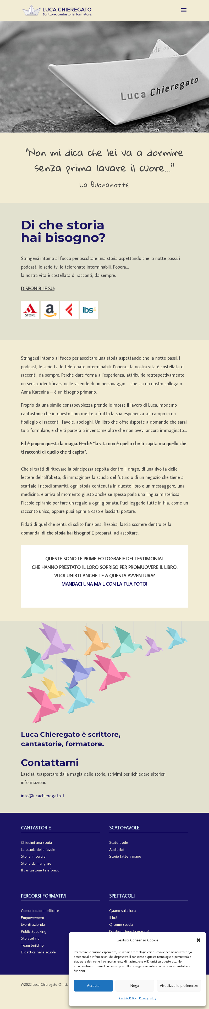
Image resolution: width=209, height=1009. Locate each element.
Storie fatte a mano (125, 856)
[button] (198, 940)
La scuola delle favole (38, 849)
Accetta (93, 985)
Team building (32, 945)
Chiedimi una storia (36, 842)
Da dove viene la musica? (129, 931)
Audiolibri (116, 849)
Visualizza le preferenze (179, 985)
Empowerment (33, 917)
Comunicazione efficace (40, 910)
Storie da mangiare (36, 863)
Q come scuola (121, 924)
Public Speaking (33, 931)
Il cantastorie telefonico (40, 870)
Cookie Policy (127, 998)
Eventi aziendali (33, 924)
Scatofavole (118, 842)
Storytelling (30, 938)
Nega (134, 985)
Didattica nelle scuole (38, 951)
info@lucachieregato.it (42, 796)
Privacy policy (147, 998)
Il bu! (113, 917)
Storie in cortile (33, 856)
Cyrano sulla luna (122, 910)
